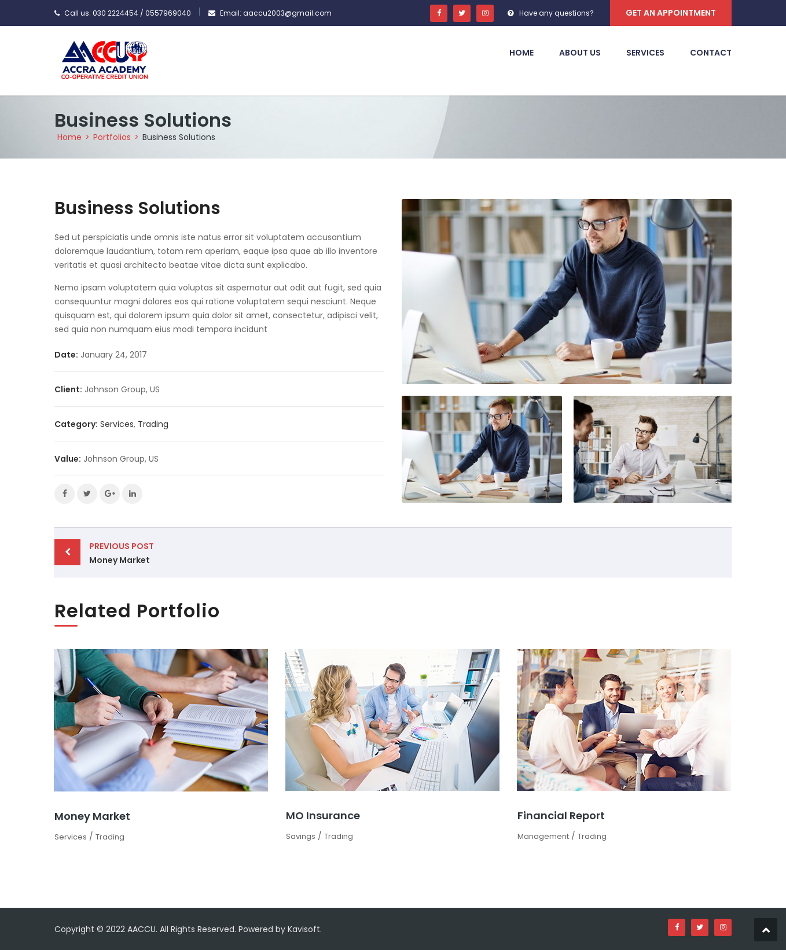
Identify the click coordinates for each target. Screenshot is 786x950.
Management (543, 836)
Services (645, 52)
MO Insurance (323, 815)
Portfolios (112, 137)
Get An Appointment (671, 13)
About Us (580, 52)
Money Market (238, 552)
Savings (300, 836)
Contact (711, 52)
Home (521, 52)
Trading (153, 424)
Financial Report (561, 815)
